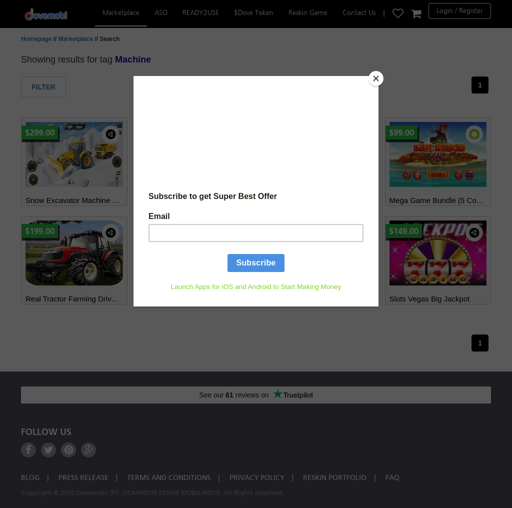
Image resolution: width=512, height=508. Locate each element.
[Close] (376, 78)
